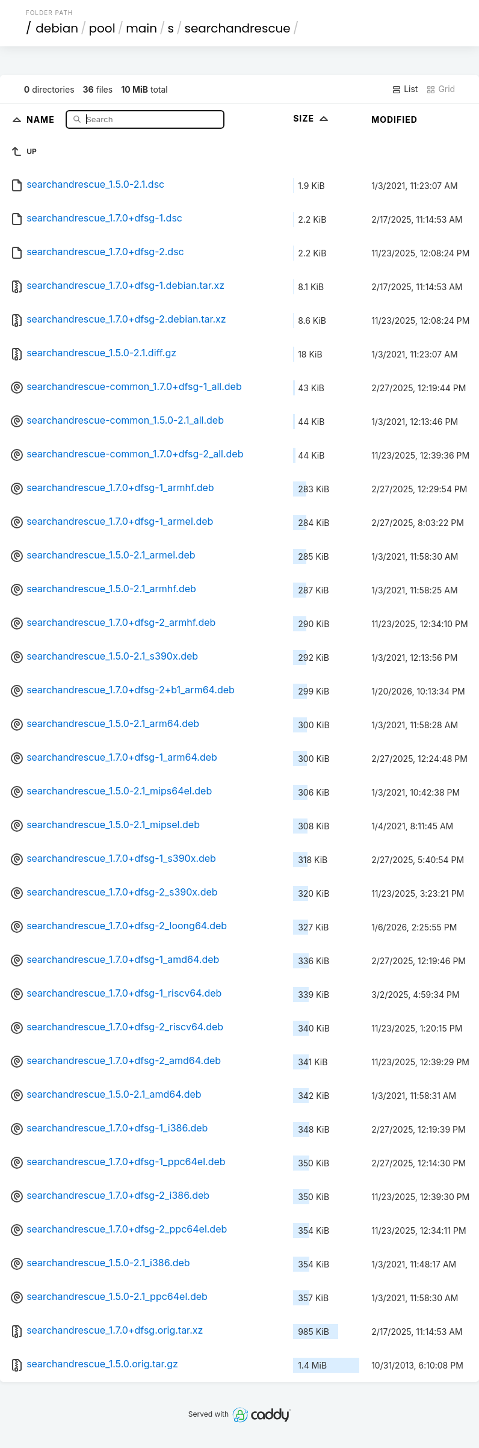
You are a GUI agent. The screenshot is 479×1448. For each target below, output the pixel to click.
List (405, 89)
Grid (440, 89)
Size (312, 118)
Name (41, 119)
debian (57, 28)
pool (102, 28)
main (141, 28)
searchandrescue (237, 28)
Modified (394, 119)
